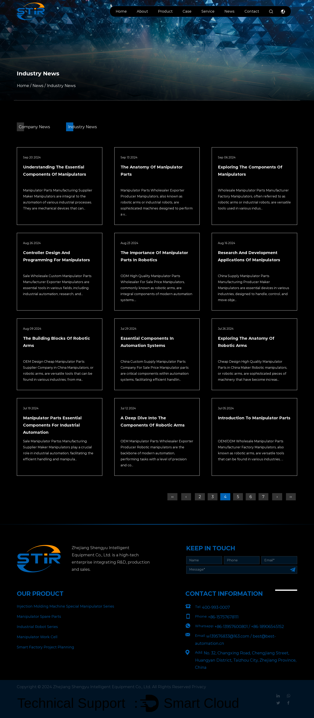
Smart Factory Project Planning (45, 647)
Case (187, 11)
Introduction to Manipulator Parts (254, 418)
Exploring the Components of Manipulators (250, 171)
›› (291, 496)
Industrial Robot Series (37, 627)
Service (207, 11)
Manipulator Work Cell (37, 637)
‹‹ (171, 496)
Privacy (199, 686)
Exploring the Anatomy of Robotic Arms (246, 342)
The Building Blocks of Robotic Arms (56, 342)
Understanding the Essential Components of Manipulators (54, 171)
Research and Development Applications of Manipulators (249, 256)
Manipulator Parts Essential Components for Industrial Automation (52, 425)
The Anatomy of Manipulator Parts (152, 171)
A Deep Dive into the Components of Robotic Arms (153, 422)
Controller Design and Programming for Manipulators (56, 256)
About (142, 11)
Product (165, 11)
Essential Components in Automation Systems (147, 342)
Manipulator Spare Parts (39, 616)
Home (121, 11)
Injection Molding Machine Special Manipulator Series (65, 606)
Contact (252, 11)
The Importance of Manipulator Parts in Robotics (154, 256)
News (229, 11)
